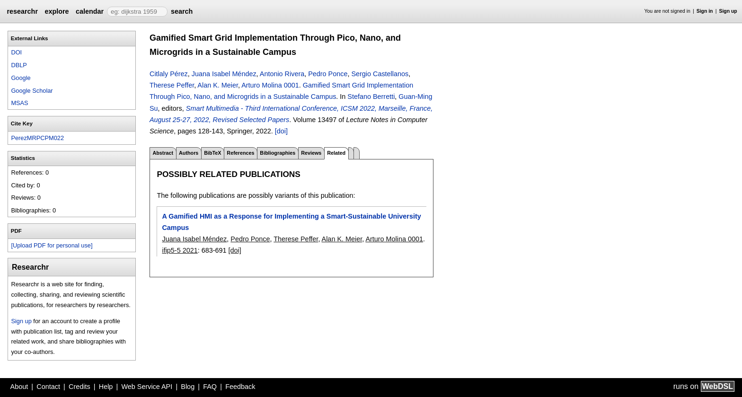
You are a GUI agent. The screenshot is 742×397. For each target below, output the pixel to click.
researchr (22, 11)
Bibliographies (277, 153)
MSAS (19, 102)
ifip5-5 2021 (179, 250)
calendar (90, 11)
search (182, 11)
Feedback (240, 386)
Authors (188, 153)
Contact (48, 386)
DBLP (18, 65)
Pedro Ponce (327, 74)
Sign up (728, 11)
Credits (79, 386)
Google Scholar (32, 90)
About (19, 386)
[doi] (281, 131)
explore (56, 11)
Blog (187, 386)
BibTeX (212, 153)
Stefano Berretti (371, 96)
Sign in (705, 11)
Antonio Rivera (282, 74)
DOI (16, 52)
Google (20, 77)
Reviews (311, 153)
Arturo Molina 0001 (270, 85)
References (240, 153)
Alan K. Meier (217, 85)
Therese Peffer (172, 85)
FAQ (210, 386)
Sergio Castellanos (379, 74)
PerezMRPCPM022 (37, 137)
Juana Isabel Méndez (224, 74)
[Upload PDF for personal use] (51, 245)
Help (106, 386)
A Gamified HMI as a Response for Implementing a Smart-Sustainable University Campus (291, 221)
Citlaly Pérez (169, 74)
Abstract (162, 153)
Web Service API (146, 386)
